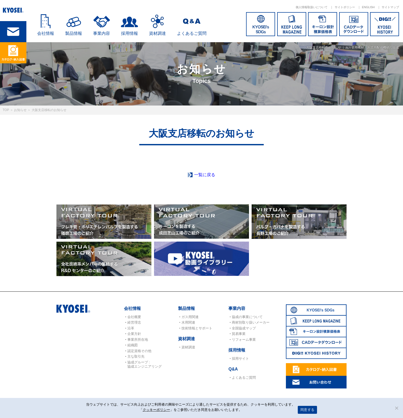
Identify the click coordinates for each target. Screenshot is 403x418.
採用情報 (129, 33)
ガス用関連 (190, 317)
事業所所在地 (137, 340)
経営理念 (134, 322)
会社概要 (134, 317)
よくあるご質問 (192, 33)
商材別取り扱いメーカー (251, 322)
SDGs (260, 24)
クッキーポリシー (156, 410)
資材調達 (157, 33)
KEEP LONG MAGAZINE (291, 24)
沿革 (130, 328)
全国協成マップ (244, 328)
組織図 (132, 345)
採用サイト (240, 359)
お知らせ (20, 110)
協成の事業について (247, 317)
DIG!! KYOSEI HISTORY (384, 24)
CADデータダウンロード (353, 24)
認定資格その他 (139, 351)
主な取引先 (136, 356)
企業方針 (134, 334)
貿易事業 (239, 334)
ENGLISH (368, 7)
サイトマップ (390, 7)
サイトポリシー (345, 7)
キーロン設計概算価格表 (322, 24)
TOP (6, 110)
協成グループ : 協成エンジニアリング (144, 364)
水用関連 (188, 322)
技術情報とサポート (196, 328)
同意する (307, 410)
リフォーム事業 (244, 340)
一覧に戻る (204, 174)
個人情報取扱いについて (312, 7)
